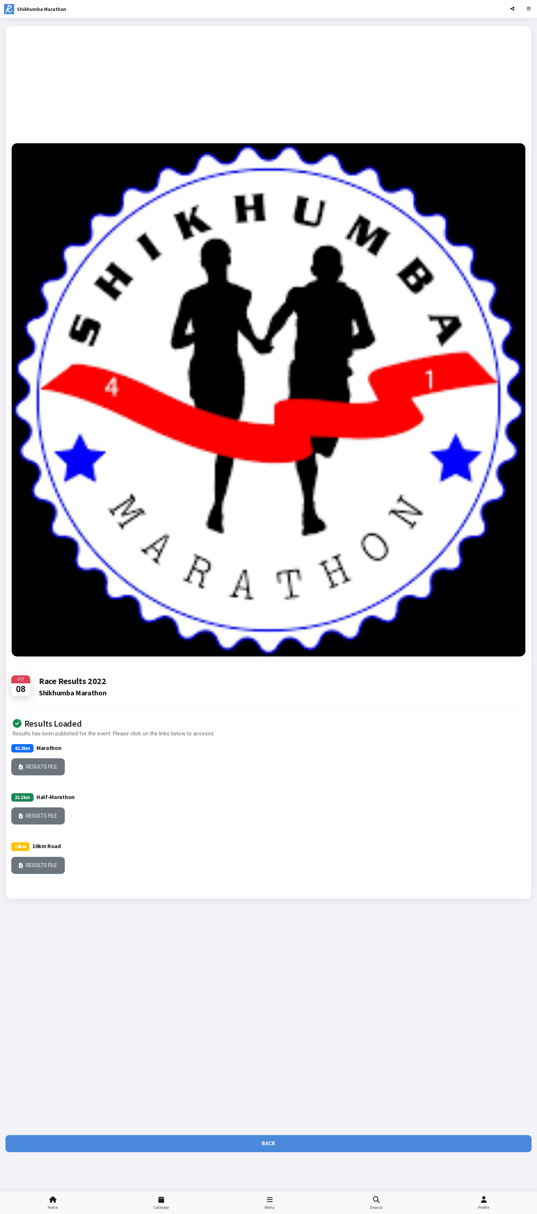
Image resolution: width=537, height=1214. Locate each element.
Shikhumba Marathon (41, 9)
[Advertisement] (268, 83)
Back (268, 1143)
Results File (38, 767)
